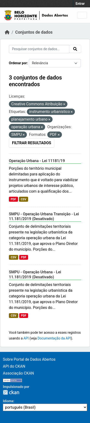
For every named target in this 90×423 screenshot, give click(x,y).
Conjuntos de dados (34, 32)
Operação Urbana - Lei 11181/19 (37, 161)
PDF (13, 199)
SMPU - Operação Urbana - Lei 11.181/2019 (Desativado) (35, 274)
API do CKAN (14, 366)
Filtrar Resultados (31, 143)
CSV (23, 199)
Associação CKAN (18, 373)
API (26, 338)
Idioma (8, 401)
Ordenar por (18, 63)
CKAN (11, 392)
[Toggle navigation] (82, 15)
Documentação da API (54, 338)
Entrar (80, 3)
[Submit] (75, 49)
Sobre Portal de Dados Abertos (29, 359)
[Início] (7, 32)
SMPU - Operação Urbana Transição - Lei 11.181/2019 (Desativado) (44, 216)
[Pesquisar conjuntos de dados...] (39, 49)
